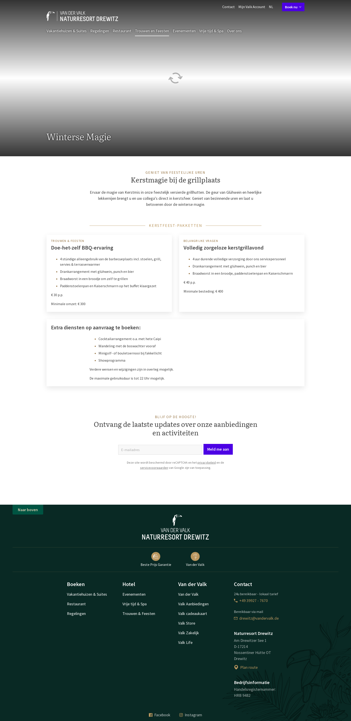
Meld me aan (218, 449)
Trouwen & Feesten (138, 613)
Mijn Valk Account (251, 6)
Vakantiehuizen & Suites (67, 30)
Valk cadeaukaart (192, 613)
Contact (228, 6)
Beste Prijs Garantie (156, 559)
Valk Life (185, 642)
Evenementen (184, 30)
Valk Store (186, 623)
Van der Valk (195, 559)
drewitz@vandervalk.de (256, 618)
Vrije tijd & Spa (211, 30)
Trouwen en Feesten (152, 30)
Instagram (190, 714)
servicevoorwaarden (154, 468)
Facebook (159, 714)
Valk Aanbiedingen (193, 603)
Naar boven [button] (28, 509)
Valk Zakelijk (188, 632)
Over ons (234, 30)
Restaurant (122, 30)
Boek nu (293, 7)
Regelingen (99, 30)
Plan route (246, 667)
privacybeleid (206, 462)
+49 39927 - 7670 (251, 600)
